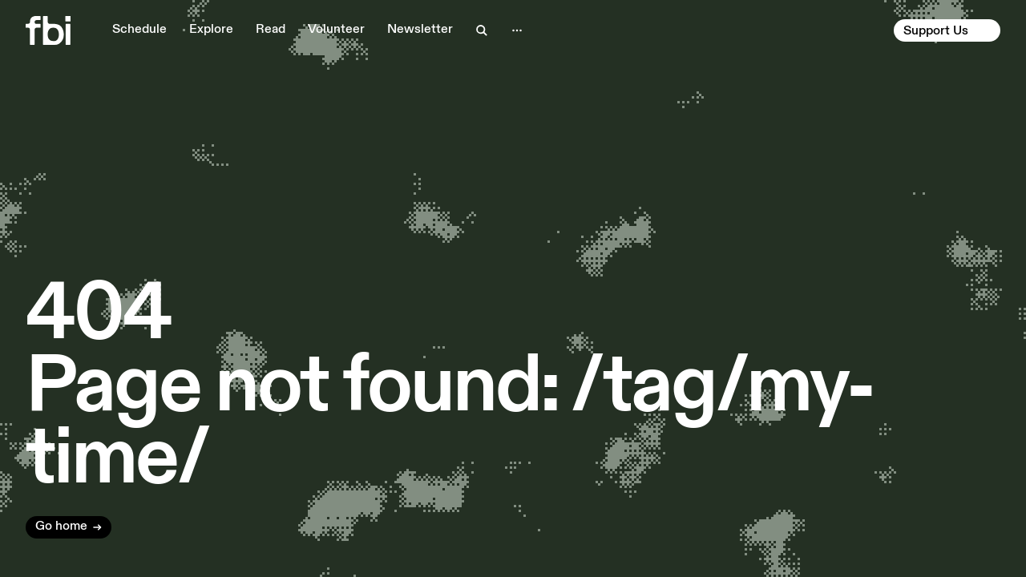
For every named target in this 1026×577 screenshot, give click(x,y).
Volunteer (336, 29)
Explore (211, 29)
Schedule (139, 29)
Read (270, 29)
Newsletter (420, 29)
